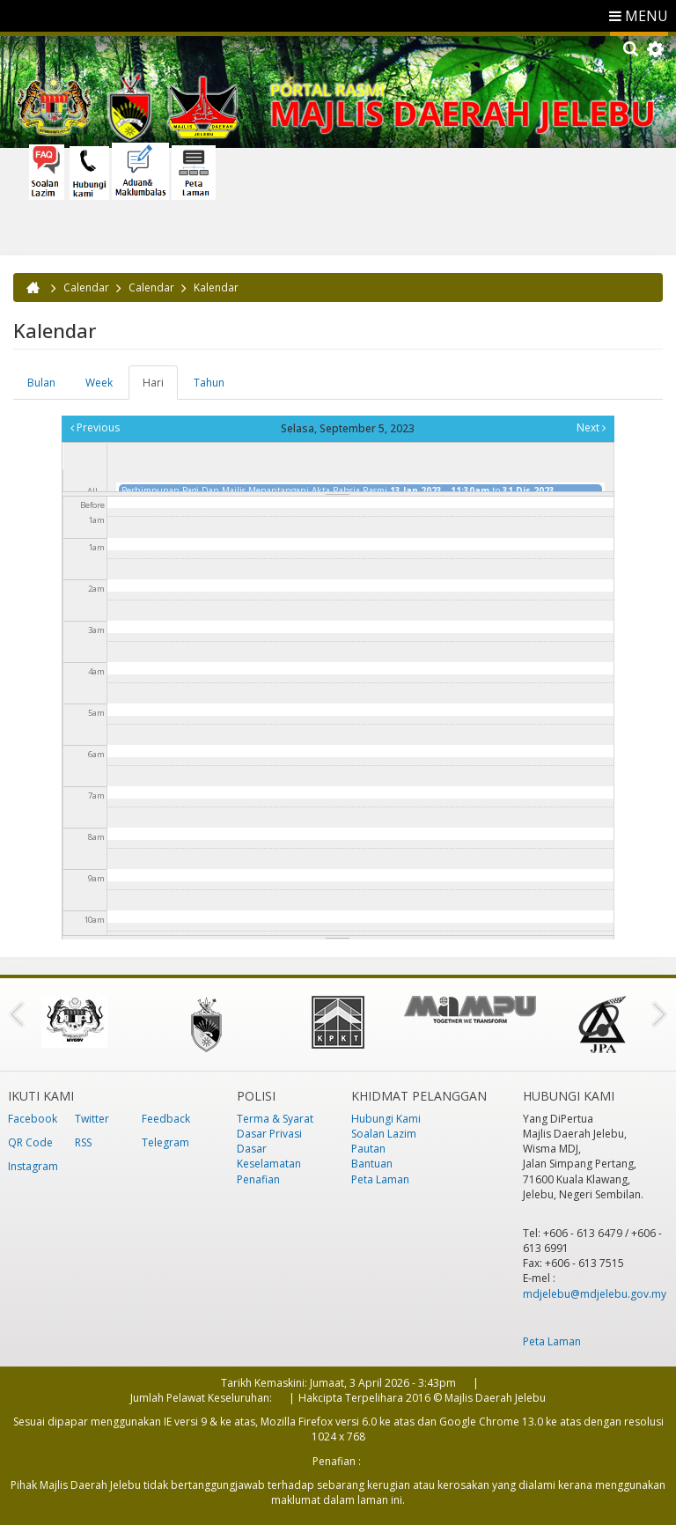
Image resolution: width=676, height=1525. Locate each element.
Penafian (258, 1179)
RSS (83, 1142)
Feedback (166, 1118)
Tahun (209, 382)
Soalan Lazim (383, 1133)
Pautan (368, 1148)
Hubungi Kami (386, 1118)
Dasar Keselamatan (269, 1156)
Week (99, 382)
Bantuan (372, 1163)
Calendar (86, 287)
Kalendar (216, 287)
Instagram (33, 1166)
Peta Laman (380, 1179)
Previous (95, 427)
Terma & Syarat (275, 1118)
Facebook (32, 1118)
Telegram (165, 1142)
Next (591, 427)
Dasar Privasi (269, 1133)
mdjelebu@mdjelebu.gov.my (594, 1293)
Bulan (41, 382)
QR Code (30, 1142)
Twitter (92, 1118)
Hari (160, 387)
